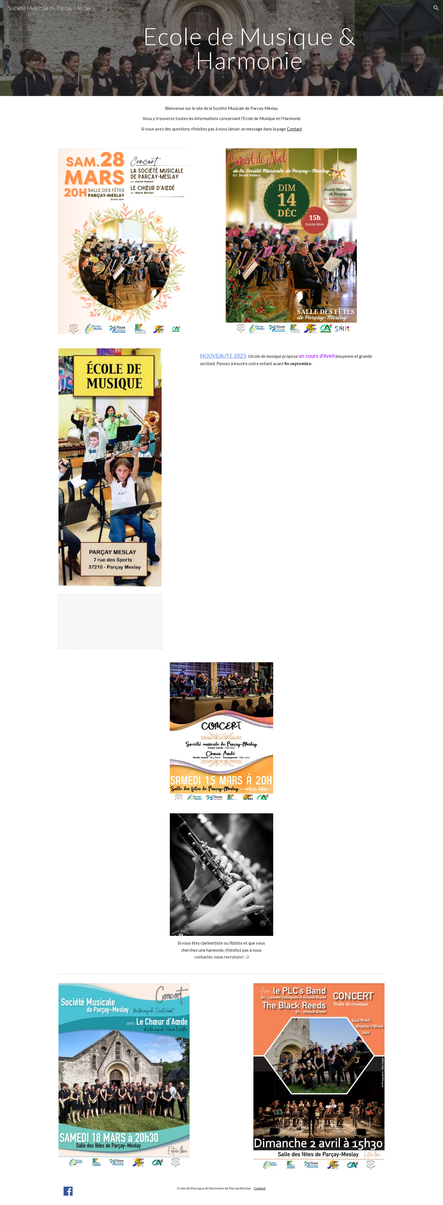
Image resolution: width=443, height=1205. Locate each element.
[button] (436, 8)
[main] (249, 48)
